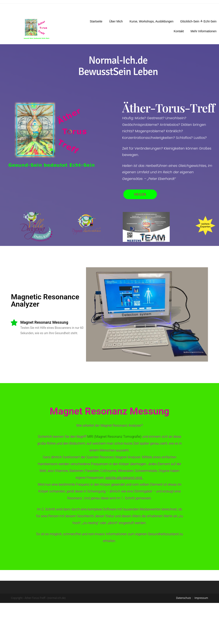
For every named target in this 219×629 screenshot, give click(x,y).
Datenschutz (183, 591)
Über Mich (116, 21)
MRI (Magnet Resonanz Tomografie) (110, 436)
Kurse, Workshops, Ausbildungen (152, 21)
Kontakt (179, 31)
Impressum (201, 591)
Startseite (96, 21)
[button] (140, 194)
